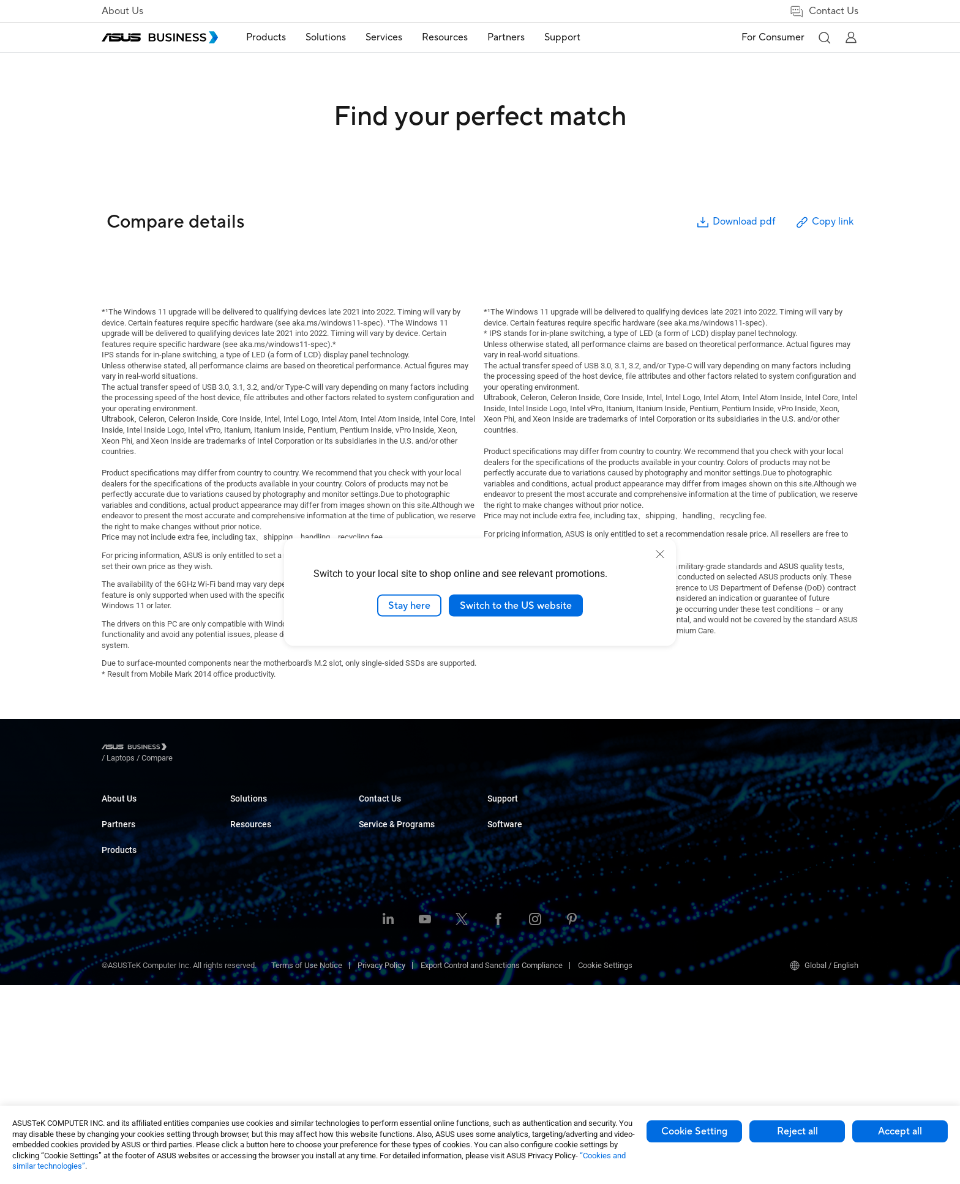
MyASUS (759, 809)
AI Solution (377, 1004)
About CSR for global (137, 828)
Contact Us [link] (823, 11)
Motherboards (254, 920)
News (497, 864)
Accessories (252, 1048)
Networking (250, 975)
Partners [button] (507, 37)
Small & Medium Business (404, 809)
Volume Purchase (518, 911)
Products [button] (267, 37)
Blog (495, 846)
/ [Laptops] (187, 748)
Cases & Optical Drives (269, 993)
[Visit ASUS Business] (136, 748)
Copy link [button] (824, 222)
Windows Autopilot (776, 864)
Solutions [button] (327, 37)
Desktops (247, 828)
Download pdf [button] (735, 222)
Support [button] (564, 37)
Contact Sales (511, 929)
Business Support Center (659, 893)
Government (380, 986)
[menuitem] (267, 38)
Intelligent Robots (260, 1030)
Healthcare (378, 883)
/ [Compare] (223, 748)
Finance (372, 967)
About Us (122, 11)
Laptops (244, 809)
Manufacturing (384, 901)
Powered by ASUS (647, 846)
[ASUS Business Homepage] (160, 37)
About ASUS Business (140, 809)
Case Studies (510, 828)
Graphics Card (254, 938)
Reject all (797, 1131)
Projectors (248, 883)
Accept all (900, 1131)
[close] (660, 554)
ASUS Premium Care (651, 809)
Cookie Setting (694, 1131)
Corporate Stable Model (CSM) (668, 828)
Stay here (409, 605)
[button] (824, 37)
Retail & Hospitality (391, 864)
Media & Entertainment (398, 949)
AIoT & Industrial (259, 956)
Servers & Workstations (271, 901)
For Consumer (772, 37)
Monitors (245, 864)
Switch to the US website (516, 605)
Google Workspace (392, 1022)
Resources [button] (446, 37)
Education (376, 846)
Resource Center (516, 809)
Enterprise (376, 828)
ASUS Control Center (779, 828)
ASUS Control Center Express (794, 846)
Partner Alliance (129, 874)
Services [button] (385, 37)
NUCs (240, 846)
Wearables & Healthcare (272, 1011)
